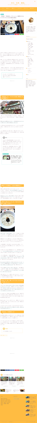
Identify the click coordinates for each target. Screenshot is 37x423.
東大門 (29, 49)
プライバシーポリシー (5, 10)
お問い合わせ (32, 8)
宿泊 (27, 74)
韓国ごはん (8, 8)
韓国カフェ (13, 8)
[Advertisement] (12, 44)
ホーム (3, 8)
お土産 (29, 70)
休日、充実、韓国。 (18, 3)
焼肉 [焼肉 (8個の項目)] (33, 85)
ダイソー (29, 72)
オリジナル (30, 71)
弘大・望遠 (30, 63)
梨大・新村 (30, 45)
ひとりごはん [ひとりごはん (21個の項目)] (30, 80)
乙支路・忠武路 (30, 46)
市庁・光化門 (30, 47)
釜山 (29, 66)
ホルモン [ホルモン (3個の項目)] (31, 84)
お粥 (1, 335)
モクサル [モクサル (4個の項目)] (34, 84)
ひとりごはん (5, 335)
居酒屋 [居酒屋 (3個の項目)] (30, 85)
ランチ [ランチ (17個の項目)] (27, 85)
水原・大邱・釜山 (31, 54)
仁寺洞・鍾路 (30, 43)
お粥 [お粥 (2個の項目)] (27, 80)
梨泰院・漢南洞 (30, 44)
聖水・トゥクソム (31, 61)
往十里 (29, 53)
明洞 (29, 52)
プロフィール (26, 8)
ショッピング (19, 8)
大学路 (29, 48)
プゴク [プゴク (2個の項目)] (27, 84)
